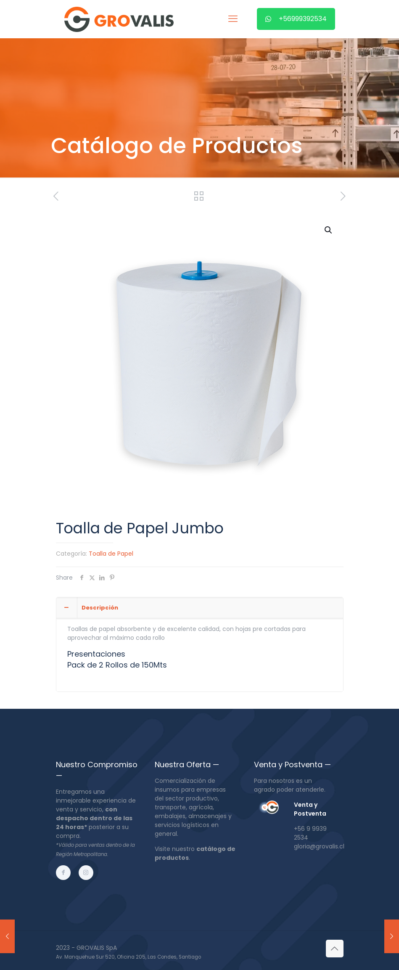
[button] (328, 230)
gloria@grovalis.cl (319, 846)
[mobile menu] (233, 19)
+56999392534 (296, 19)
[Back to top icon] (335, 948)
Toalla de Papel (111, 553)
